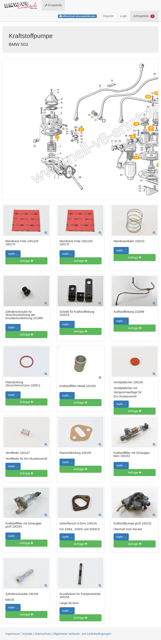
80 (148, 96)
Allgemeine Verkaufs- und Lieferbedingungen (82, 633)
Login (123, 16)
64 (136, 157)
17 (81, 129)
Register (108, 16)
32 (151, 129)
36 (136, 123)
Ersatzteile (53, 5)
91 (133, 136)
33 (151, 127)
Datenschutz (43, 633)
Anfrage (26, 261)
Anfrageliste (144, 16)
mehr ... (13, 253)
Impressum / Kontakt (19, 633)
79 (157, 93)
